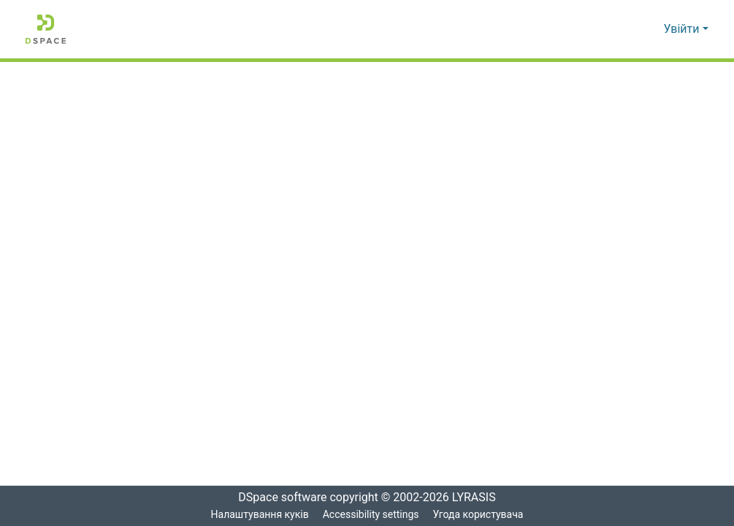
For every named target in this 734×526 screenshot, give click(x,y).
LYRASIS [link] (478, 498)
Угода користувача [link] (479, 515)
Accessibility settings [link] (370, 515)
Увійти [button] (683, 29)
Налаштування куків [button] (258, 515)
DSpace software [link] (278, 498)
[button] (46, 29)
